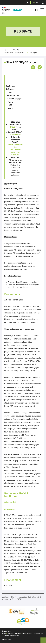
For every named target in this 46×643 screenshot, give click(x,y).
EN (34, 3)
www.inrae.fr (6, 639)
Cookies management (11, 635)
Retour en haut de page (44, 641)
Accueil (6, 50)
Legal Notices (27, 633)
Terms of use (38, 633)
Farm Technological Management (14, 52)
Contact (10, 633)
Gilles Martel (15, 134)
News (4, 633)
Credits (17, 633)
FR (37, 3)
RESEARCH (16, 50)
